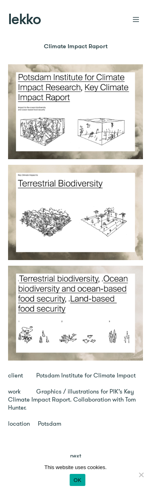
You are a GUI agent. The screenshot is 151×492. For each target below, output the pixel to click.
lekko (24, 20)
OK (77, 480)
